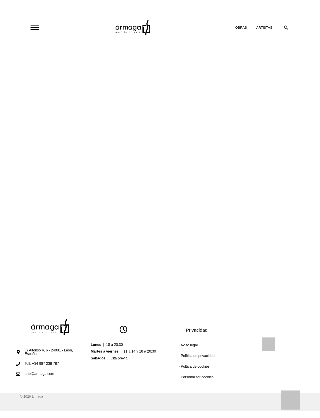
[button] (286, 29)
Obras (240, 29)
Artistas (263, 29)
